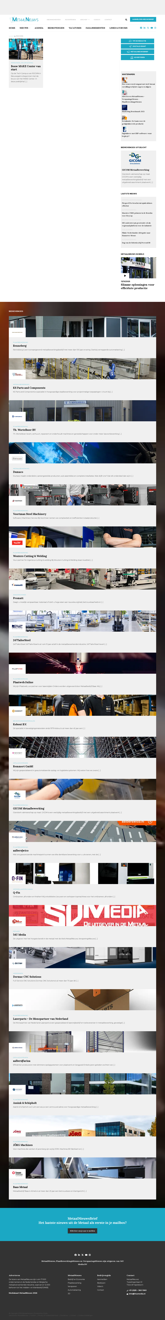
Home (12, 28)
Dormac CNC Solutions (27, 976)
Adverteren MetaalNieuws (18, 1315)
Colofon (33, 1315)
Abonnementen (54, 20)
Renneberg (20, 345)
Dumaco (18, 471)
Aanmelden (102, 1279)
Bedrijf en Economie (131, 219)
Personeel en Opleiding (22, 63)
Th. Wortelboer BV (24, 429)
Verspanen (18, 973)
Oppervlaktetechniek (132, 200)
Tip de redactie (138, 41)
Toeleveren (127, 229)
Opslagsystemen (20, 763)
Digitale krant (138, 46)
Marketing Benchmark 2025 (133, 111)
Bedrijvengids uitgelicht (134, 147)
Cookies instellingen (85, 1315)
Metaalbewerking (21, 384)
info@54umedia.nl (137, 1294)
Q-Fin (16, 892)
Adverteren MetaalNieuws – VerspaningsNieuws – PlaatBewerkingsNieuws (133, 99)
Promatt (18, 598)
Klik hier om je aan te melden (82, 1231)
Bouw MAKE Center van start (26, 68)
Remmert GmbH (23, 766)
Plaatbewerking (20, 342)
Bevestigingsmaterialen (24, 721)
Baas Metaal (20, 1187)
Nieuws (24, 28)
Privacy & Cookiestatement (48, 1315)
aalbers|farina (21, 1060)
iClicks (45, 1313)
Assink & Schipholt (25, 1102)
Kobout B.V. (20, 724)
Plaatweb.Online (23, 682)
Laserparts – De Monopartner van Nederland (40, 1018)
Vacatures (75, 28)
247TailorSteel (22, 640)
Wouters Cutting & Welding (30, 556)
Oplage (16, 931)
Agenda (39, 28)
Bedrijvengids (56, 28)
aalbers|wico (21, 850)
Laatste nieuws (129, 194)
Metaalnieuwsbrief (138, 52)
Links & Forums (118, 28)
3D (69, 1293)
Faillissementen (95, 28)
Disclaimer (64, 1315)
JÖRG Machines (23, 1145)
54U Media (19, 934)
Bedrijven (101, 1283)
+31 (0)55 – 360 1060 (137, 1290)
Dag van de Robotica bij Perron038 (136, 243)
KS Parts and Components (29, 387)
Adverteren (70, 20)
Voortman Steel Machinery (29, 514)
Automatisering (129, 210)
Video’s (97, 20)
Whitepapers (128, 74)
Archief (83, 20)
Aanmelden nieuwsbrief (143, 19)
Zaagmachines (19, 595)
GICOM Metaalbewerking (135, 169)
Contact (108, 20)
